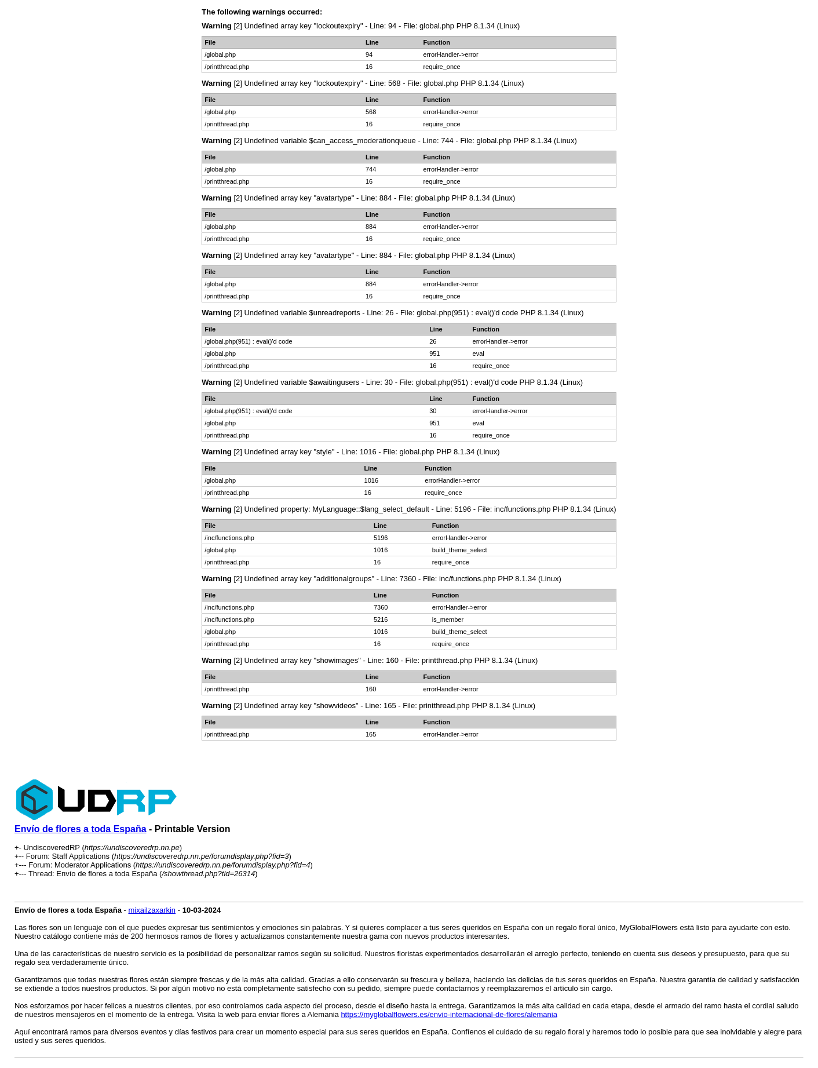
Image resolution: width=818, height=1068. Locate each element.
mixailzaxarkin (152, 910)
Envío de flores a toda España (80, 829)
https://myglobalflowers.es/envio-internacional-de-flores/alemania (449, 1014)
